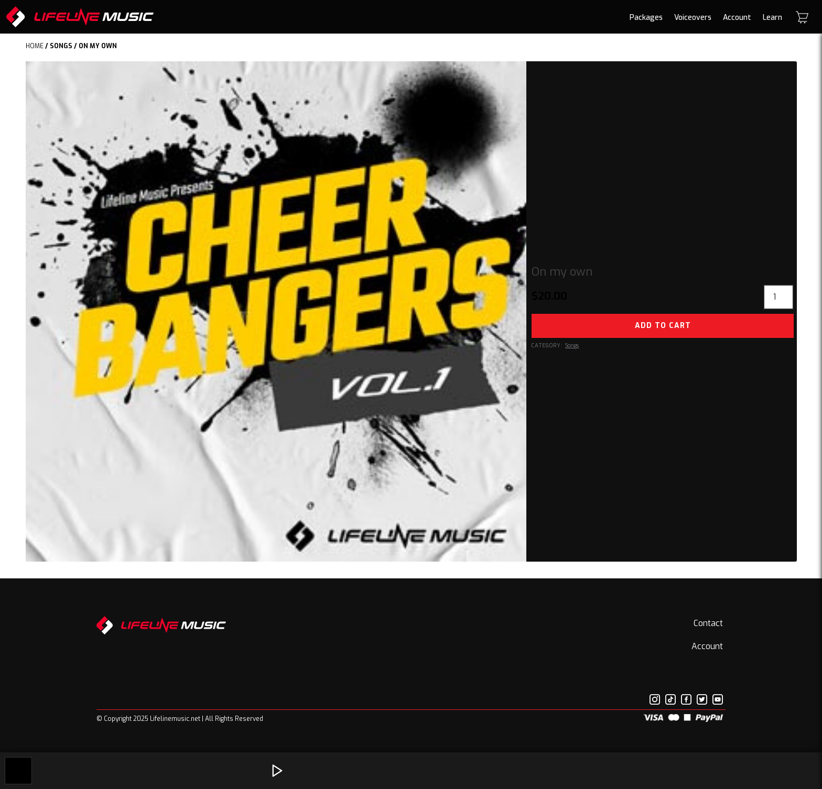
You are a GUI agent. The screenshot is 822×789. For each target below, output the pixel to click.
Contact (708, 623)
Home (35, 46)
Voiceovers (692, 18)
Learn (772, 18)
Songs (61, 46)
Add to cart (663, 326)
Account (737, 18)
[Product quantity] (778, 297)
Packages (646, 18)
